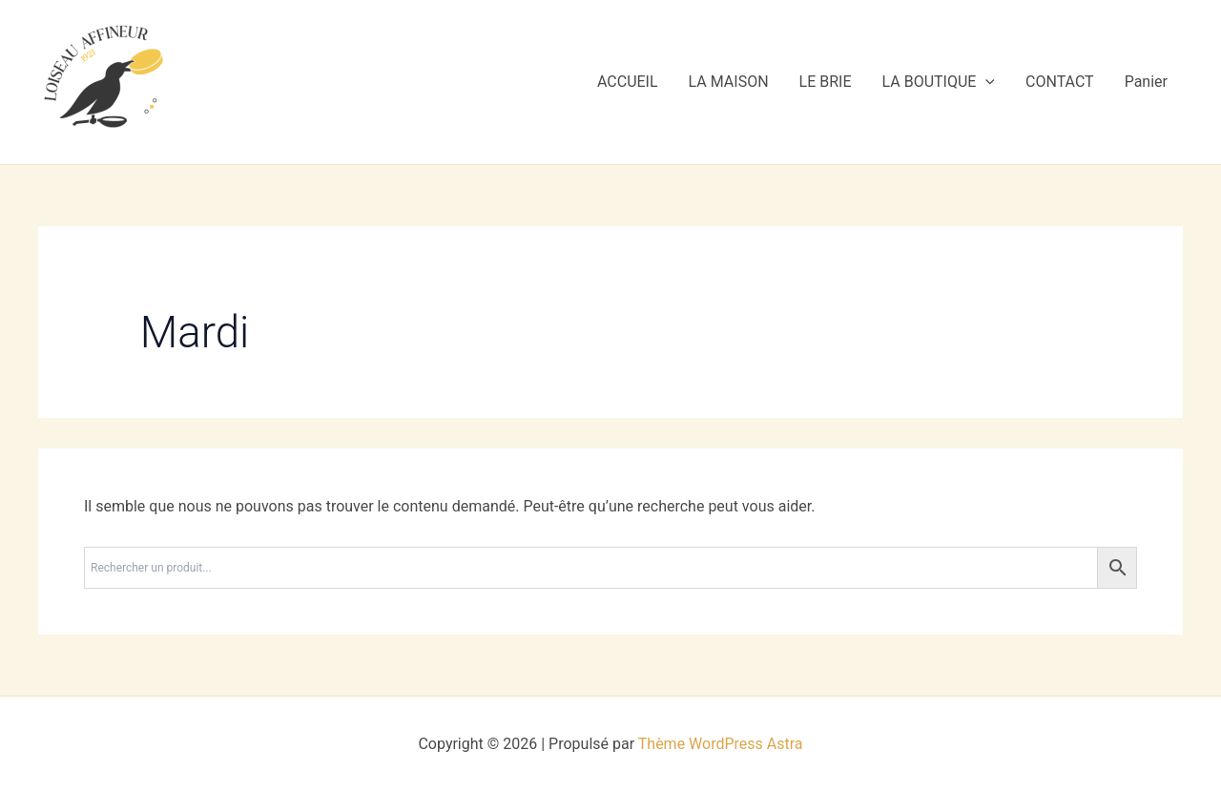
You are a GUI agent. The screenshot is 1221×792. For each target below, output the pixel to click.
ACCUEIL (627, 82)
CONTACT (1059, 82)
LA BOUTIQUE (939, 82)
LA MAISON (729, 82)
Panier (1146, 82)
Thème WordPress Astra (720, 744)
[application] (985, 82)
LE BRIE (825, 82)
